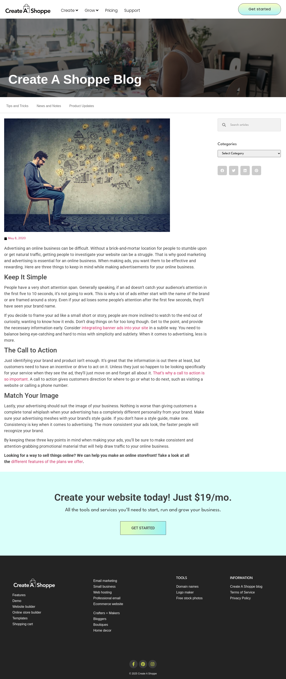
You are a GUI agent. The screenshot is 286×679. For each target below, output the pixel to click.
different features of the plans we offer (46, 461)
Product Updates (81, 106)
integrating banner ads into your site (115, 327)
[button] (222, 170)
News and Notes (49, 106)
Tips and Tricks (17, 106)
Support (132, 10)
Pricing (111, 10)
